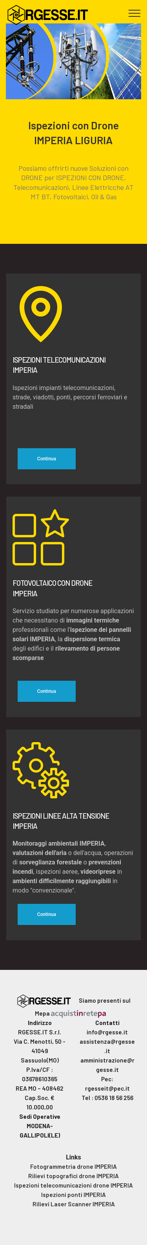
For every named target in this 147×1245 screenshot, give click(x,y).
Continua (46, 459)
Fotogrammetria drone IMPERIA (73, 1166)
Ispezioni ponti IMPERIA (73, 1194)
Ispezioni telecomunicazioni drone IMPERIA (73, 1185)
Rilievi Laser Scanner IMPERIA (74, 1203)
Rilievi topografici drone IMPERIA (73, 1175)
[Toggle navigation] (135, 12)
